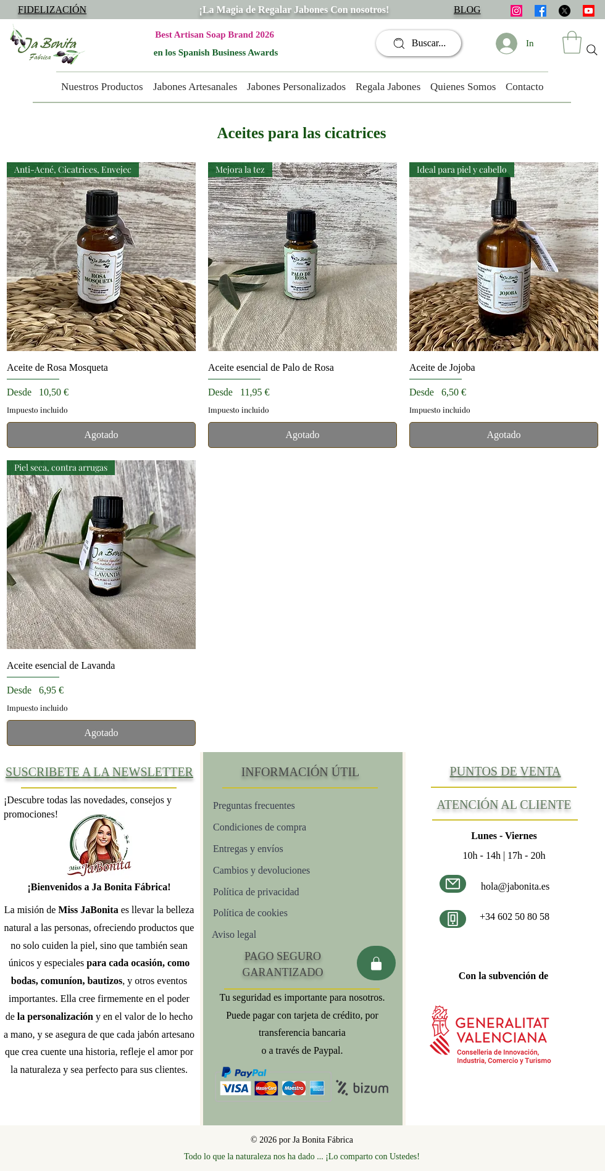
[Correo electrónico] (453, 884)
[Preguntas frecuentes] (279, 805)
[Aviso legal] (254, 934)
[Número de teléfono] (453, 919)
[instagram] (516, 11)
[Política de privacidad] (280, 892)
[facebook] (540, 11)
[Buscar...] (418, 43)
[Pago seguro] (376, 963)
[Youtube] (589, 11)
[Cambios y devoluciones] (285, 870)
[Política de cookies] (291, 913)
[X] (564, 11)
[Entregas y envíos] (289, 848)
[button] (572, 42)
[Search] (592, 50)
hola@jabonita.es (515, 886)
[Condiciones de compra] (284, 827)
